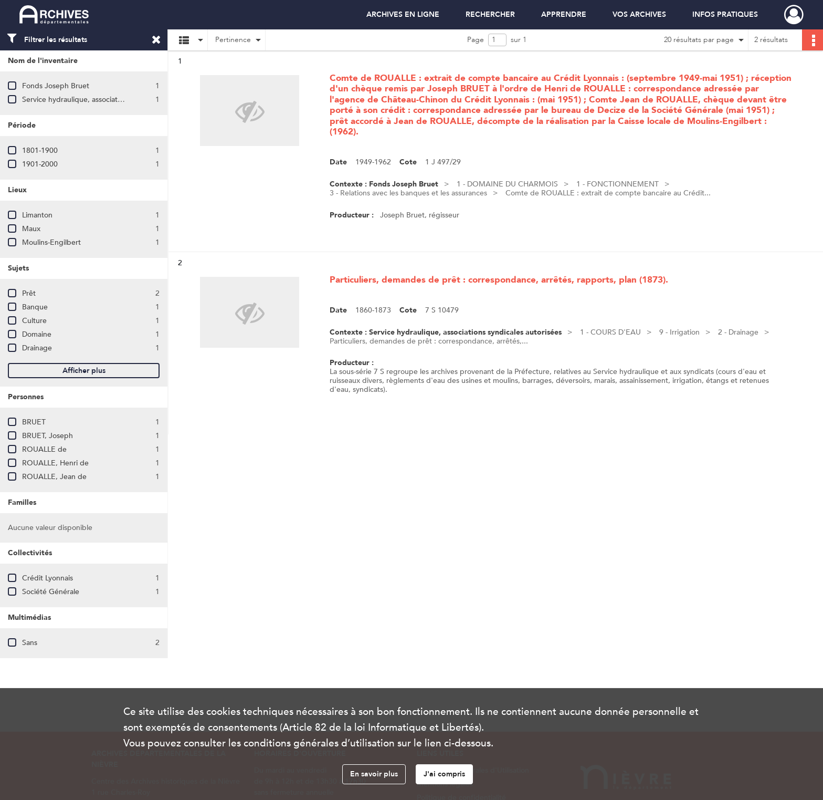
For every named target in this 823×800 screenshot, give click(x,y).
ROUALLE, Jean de (54, 477)
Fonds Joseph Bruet (55, 86)
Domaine (36, 334)
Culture (34, 321)
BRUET (34, 422)
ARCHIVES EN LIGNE (402, 14)
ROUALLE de (44, 449)
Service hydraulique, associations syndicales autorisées (112, 100)
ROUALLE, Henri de (55, 463)
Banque (35, 307)
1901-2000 (40, 164)
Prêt (29, 293)
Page (475, 40)
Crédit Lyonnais (47, 578)
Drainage (37, 348)
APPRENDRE (563, 14)
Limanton (37, 215)
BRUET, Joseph (47, 436)
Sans (29, 643)
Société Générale (50, 592)
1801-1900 (40, 150)
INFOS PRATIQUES (725, 14)
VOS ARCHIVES (639, 14)
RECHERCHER (490, 14)
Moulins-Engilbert (51, 242)
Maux (31, 229)
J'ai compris (444, 774)
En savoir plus (374, 774)
